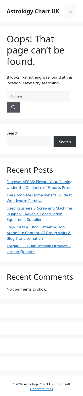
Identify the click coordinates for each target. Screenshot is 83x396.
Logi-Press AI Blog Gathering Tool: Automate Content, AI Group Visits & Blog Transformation (39, 232)
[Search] (13, 107)
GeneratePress (41, 389)
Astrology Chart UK (33, 11)
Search (13, 133)
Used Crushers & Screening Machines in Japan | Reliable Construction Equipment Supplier (40, 214)
